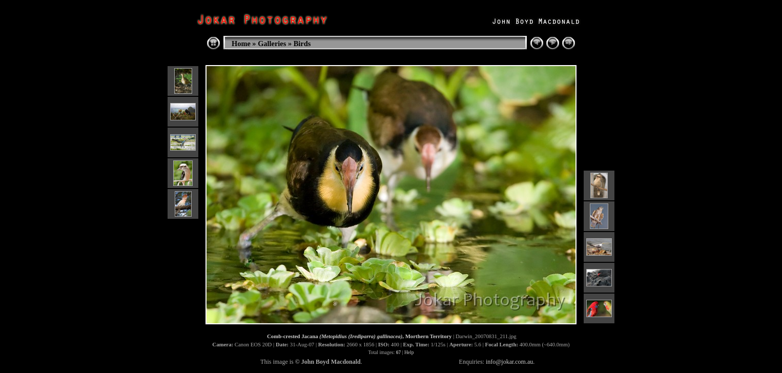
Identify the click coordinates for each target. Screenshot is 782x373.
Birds (302, 43)
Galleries (272, 43)
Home (241, 43)
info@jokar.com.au (509, 361)
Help (409, 352)
